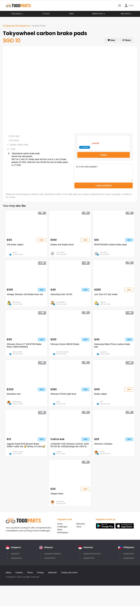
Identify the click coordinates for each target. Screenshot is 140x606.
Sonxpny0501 (17, 352)
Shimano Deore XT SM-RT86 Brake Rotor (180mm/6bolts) (24, 345)
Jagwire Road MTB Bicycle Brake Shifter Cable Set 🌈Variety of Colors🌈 (26, 445)
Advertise (52, 572)
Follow (103, 155)
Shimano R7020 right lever (63, 394)
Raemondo (16, 302)
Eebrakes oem (14, 394)
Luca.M (95, 143)
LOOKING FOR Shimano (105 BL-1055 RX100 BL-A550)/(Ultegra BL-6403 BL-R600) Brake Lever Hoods (69, 445)
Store (78, 527)
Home (60, 524)
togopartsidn (89, 558)
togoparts (15, 553)
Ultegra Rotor (56, 493)
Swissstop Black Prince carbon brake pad (112, 345)
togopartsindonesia (92, 553)
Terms (30, 572)
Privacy (40, 572)
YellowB (102, 302)
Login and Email (103, 185)
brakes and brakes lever (62, 244)
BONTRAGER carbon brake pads (110, 244)
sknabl (102, 452)
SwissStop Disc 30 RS (61, 294)
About (8, 572)
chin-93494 (60, 252)
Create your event (69, 572)
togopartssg (16, 558)
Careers (19, 572)
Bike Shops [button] (126, 14)
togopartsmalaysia (52, 553)
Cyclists (46, 14)
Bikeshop (80, 524)
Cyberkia (103, 352)
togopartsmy (49, 558)
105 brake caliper (15, 244)
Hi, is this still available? (103, 172)
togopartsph (128, 553)
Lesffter (58, 452)
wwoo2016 (103, 252)
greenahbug (17, 402)
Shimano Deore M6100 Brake (64, 344)
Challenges (17, 14)
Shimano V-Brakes (103, 444)
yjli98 (58, 402)
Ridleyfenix (60, 501)
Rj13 (101, 402)
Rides (71, 14)
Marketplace (62, 532)
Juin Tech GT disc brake (106, 294)
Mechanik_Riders (62, 352)
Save (111, 40)
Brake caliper (100, 394)
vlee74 (15, 252)
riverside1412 (60, 302)
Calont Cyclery (18, 452)
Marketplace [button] (98, 14)
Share (127, 40)
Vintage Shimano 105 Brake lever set (25, 294)
